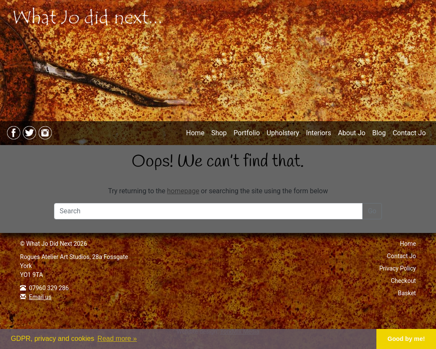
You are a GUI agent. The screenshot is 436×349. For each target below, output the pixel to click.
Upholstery (283, 133)
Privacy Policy (397, 268)
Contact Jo (409, 133)
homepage (183, 191)
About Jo (352, 133)
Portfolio (247, 133)
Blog (379, 133)
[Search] (208, 211)
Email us (40, 297)
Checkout (403, 280)
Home (195, 133)
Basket (407, 293)
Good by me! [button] (406, 338)
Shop (219, 133)
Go (372, 211)
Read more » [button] (117, 338)
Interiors (318, 133)
